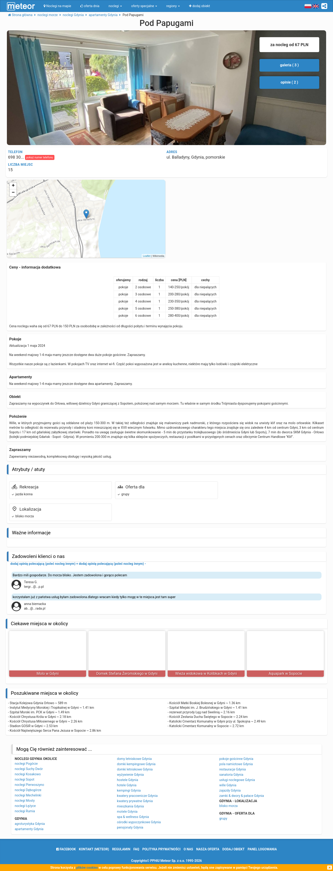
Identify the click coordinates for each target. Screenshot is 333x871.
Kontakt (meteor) (94, 849)
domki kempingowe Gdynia (136, 764)
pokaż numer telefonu (39, 157)
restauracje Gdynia (232, 769)
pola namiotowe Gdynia (236, 764)
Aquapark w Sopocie (285, 673)
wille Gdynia (227, 785)
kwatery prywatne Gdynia (135, 801)
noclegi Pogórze (26, 763)
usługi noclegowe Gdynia (237, 780)
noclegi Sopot (24, 779)
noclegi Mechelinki (28, 795)
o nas (188, 849)
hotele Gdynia (126, 785)
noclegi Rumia (25, 811)
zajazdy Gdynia (230, 790)
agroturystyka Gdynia (30, 824)
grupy (223, 818)
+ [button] (13, 185)
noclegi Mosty (25, 800)
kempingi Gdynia (129, 790)
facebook (66, 849)
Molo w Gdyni (48, 673)
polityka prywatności (161, 849)
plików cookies (87, 867)
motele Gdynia (127, 811)
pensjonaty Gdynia (130, 827)
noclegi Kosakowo (28, 774)
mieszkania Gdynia (130, 806)
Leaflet (146, 256)
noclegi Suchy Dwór (29, 769)
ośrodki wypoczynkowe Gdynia (139, 822)
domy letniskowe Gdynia (134, 759)
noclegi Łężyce (25, 806)
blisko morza (228, 806)
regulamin (121, 849)
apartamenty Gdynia (29, 829)
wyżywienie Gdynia (130, 774)
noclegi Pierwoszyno (29, 785)
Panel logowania (262, 849)
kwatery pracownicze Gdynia (137, 796)
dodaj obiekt (233, 849)
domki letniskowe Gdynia (134, 769)
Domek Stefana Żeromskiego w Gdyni (127, 673)
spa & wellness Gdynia (133, 817)
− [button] (13, 192)
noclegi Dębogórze (28, 790)
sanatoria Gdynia (231, 774)
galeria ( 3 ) (289, 65)
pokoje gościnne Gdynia (236, 759)
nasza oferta (207, 849)
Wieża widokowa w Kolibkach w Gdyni (206, 673)
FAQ (136, 849)
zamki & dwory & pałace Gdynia (241, 796)
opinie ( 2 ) (289, 82)
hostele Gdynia (127, 780)
